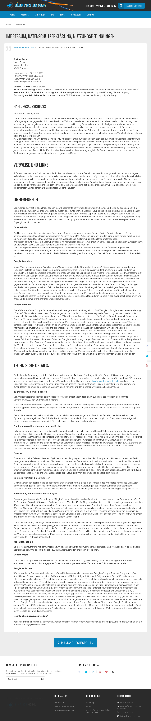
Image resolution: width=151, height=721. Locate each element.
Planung (89, 709)
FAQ (52, 14)
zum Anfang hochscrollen (75, 642)
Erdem (26, 704)
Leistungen (40, 14)
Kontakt (90, 14)
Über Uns (24, 14)
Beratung (90, 705)
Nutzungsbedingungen (64, 713)
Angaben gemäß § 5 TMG (24, 47)
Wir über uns (59, 705)
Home (12, 14)
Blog (62, 14)
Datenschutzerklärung (64, 709)
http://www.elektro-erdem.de (105, 381)
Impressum (75, 14)
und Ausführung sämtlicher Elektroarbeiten (98, 714)
